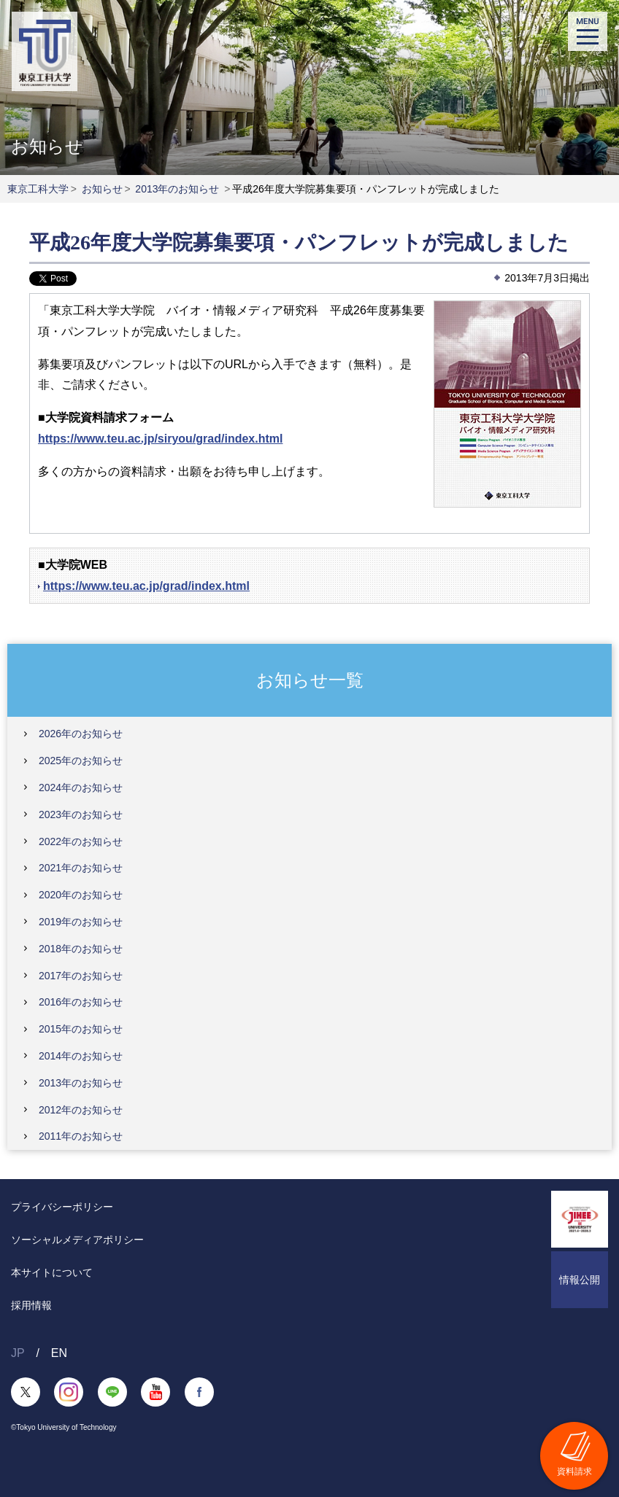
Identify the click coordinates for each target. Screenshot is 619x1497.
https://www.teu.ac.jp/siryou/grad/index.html (160, 438)
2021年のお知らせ (81, 868)
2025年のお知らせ (81, 760)
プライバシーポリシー (62, 1207)
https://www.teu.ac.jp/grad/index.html (146, 586)
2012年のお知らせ (81, 1110)
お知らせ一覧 (310, 680)
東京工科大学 (38, 189)
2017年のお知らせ (81, 975)
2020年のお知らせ (81, 895)
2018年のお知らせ (81, 948)
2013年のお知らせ (177, 189)
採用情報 (31, 1305)
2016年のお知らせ (81, 1002)
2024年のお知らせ (81, 787)
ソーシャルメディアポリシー (77, 1239)
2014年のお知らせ (81, 1056)
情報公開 (579, 1280)
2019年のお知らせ (81, 922)
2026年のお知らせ (81, 733)
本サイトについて (52, 1272)
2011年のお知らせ (81, 1136)
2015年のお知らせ (81, 1029)
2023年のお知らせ (81, 814)
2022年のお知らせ (81, 841)
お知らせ (102, 189)
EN (59, 1353)
